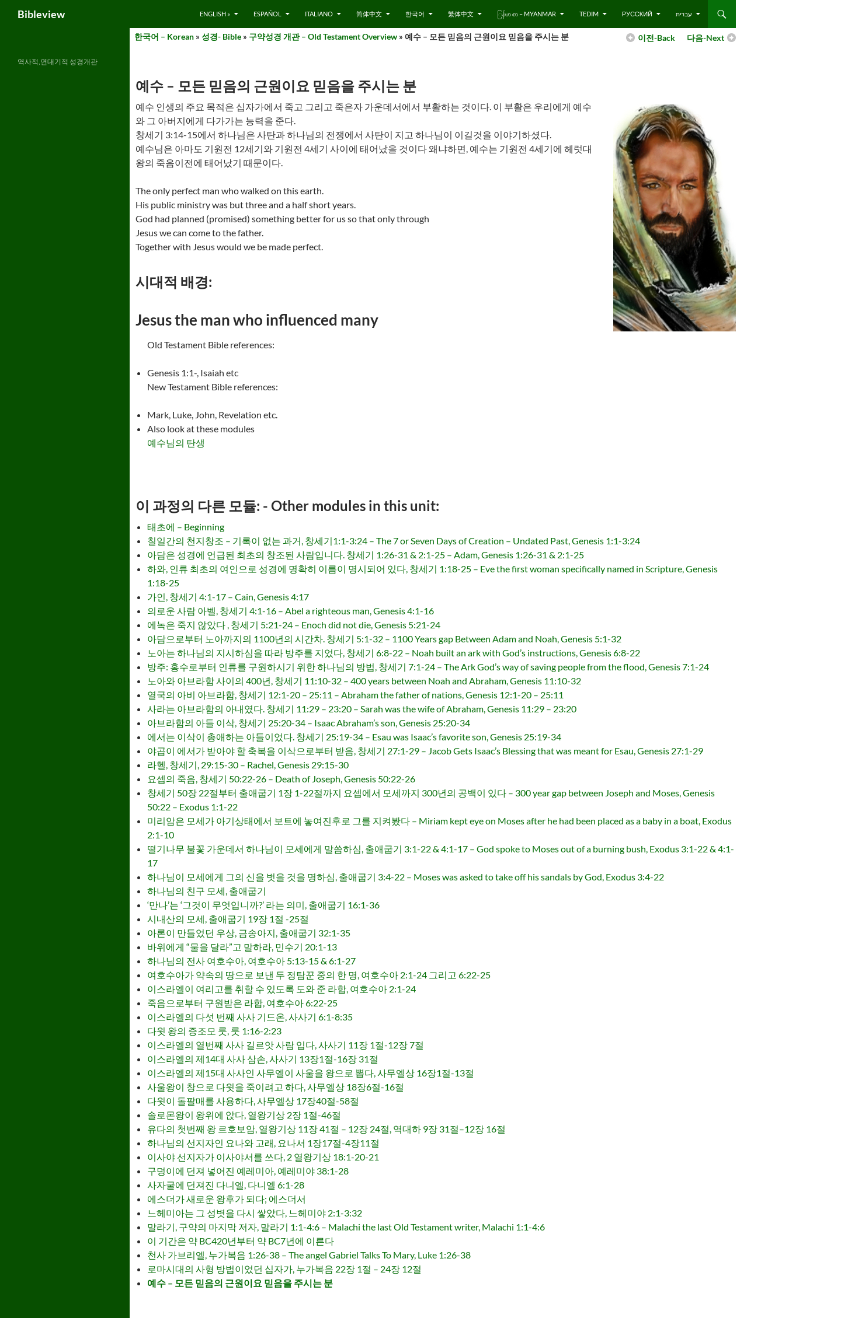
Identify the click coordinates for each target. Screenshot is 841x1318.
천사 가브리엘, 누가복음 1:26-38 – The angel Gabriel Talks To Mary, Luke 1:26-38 (309, 1254)
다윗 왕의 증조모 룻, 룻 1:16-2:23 (214, 1030)
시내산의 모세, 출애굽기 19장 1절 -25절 (228, 918)
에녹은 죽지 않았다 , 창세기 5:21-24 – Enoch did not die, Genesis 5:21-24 (293, 624)
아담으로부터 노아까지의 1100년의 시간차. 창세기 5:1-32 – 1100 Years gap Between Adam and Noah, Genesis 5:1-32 (384, 638)
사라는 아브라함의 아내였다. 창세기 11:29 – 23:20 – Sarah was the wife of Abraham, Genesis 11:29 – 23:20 (361, 708)
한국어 (415, 14)
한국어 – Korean (164, 36)
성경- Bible (221, 36)
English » (215, 14)
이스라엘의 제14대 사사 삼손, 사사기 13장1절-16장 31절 (262, 1058)
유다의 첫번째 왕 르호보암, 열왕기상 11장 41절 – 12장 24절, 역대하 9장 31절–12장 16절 (326, 1128)
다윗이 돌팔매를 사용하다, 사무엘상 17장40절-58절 (253, 1100)
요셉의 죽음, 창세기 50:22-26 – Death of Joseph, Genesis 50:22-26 (281, 778)
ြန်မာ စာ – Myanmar (526, 14)
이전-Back (656, 38)
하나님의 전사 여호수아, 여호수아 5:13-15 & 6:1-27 (251, 960)
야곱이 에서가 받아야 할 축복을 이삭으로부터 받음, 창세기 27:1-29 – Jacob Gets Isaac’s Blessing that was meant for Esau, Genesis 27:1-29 (425, 750)
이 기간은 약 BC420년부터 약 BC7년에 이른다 (240, 1240)
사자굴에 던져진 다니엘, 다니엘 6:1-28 (225, 1184)
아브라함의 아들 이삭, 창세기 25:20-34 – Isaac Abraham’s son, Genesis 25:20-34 (308, 722)
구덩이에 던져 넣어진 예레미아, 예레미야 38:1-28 (248, 1170)
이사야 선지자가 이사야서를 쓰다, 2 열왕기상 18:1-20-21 (263, 1156)
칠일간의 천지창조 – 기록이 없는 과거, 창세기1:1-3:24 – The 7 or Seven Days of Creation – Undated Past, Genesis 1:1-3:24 (393, 540)
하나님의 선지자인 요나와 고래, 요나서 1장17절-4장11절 (263, 1142)
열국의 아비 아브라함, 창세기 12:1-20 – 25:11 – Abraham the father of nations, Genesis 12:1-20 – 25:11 (355, 694)
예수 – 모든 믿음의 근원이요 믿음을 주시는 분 (240, 1282)
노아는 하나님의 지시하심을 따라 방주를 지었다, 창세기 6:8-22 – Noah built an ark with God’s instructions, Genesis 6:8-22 (393, 652)
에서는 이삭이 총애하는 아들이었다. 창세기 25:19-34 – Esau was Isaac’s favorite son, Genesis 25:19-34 (354, 736)
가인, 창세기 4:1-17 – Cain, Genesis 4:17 (228, 596)
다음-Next (705, 38)
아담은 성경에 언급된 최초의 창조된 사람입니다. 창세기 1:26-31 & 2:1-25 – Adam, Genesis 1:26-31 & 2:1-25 (365, 554)
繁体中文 (461, 14)
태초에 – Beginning (185, 526)
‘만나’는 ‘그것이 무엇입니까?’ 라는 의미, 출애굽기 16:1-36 (263, 904)
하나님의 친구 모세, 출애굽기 (206, 890)
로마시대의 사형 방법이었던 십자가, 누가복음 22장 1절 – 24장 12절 (284, 1268)
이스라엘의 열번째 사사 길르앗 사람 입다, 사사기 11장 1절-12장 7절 (285, 1044)
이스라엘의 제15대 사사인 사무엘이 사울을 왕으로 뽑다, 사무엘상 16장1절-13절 (310, 1072)
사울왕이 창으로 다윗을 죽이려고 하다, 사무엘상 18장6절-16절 (275, 1086)
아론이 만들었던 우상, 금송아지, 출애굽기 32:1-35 (248, 932)
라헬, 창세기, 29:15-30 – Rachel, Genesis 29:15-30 (248, 764)
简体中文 (369, 14)
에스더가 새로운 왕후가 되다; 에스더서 (226, 1198)
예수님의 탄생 (176, 442)
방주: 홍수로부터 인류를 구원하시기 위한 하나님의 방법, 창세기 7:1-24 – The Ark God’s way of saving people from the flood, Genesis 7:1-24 (428, 666)
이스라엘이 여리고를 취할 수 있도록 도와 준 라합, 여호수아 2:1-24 (281, 988)
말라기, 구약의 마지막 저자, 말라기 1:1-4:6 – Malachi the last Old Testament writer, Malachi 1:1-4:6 (346, 1226)
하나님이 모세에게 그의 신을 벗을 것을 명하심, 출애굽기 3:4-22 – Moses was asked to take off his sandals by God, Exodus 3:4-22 (405, 876)
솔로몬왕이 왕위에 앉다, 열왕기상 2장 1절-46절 (244, 1114)
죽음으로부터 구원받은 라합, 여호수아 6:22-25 (242, 1002)
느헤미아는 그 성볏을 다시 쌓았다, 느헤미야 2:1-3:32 (254, 1212)
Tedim (589, 14)
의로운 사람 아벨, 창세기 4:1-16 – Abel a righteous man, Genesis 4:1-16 (290, 610)
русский (637, 14)
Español (267, 14)
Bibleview (41, 14)
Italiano (319, 14)
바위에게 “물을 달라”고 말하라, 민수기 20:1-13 (242, 946)
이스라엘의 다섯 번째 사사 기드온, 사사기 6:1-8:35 (250, 1016)
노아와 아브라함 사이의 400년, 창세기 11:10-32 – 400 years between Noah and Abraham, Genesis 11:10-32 (364, 680)
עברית (684, 14)
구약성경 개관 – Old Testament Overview (323, 36)
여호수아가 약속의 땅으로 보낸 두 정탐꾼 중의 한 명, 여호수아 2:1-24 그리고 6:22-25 (319, 974)
